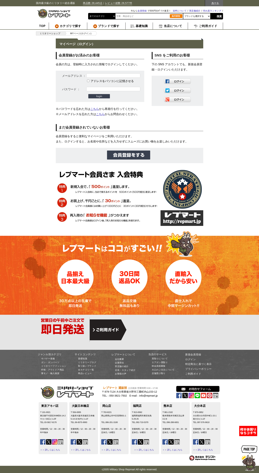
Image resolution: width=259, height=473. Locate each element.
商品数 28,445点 (92, 3)
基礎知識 (82, 358)
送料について (180, 11)
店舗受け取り (158, 373)
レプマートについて (123, 354)
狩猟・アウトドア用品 (52, 370)
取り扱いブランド (87, 366)
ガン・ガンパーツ (50, 362)
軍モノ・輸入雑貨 (50, 373)
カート (215, 3)
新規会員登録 (193, 354)
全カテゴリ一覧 (86, 370)
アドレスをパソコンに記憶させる (112, 81)
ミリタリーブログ (87, 362)
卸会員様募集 (158, 366)
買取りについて (160, 358)
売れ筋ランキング (212, 11)
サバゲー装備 (48, 358)
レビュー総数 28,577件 (118, 3)
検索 (219, 16)
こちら (94, 108)
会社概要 (119, 359)
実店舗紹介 (195, 11)
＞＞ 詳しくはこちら (50, 450)
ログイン (190, 359)
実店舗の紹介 (122, 366)
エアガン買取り (160, 362)
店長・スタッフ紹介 (125, 370)
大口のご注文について (163, 370)
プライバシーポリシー (198, 368)
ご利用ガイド (193, 373)
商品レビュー (85, 373)
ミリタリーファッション (53, 366)
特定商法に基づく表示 (198, 364)
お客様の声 (120, 373)
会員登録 (142, 11)
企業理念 (119, 362)
